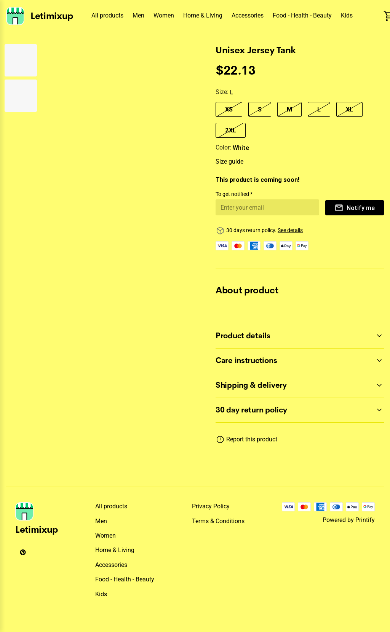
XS (229, 109)
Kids (347, 15)
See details (290, 230)
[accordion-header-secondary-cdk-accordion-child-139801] (300, 336)
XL (349, 109)
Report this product (251, 439)
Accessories (248, 15)
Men (138, 15)
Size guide (229, 161)
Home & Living (202, 15)
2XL (230, 130)
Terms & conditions (218, 521)
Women (163, 15)
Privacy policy (211, 506)
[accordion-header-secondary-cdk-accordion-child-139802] (300, 361)
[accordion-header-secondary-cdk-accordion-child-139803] (300, 385)
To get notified (233, 194)
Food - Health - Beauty (302, 15)
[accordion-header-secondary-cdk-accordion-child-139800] (300, 410)
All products (107, 15)
